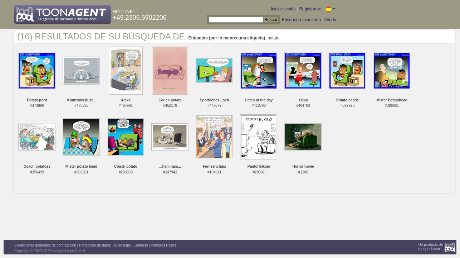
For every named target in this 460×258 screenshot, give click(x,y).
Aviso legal (122, 245)
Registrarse (310, 8)
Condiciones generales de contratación (45, 245)
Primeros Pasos (163, 245)
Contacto (140, 245)
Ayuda (330, 19)
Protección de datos (95, 245)
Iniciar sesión (283, 8)
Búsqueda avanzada (301, 19)
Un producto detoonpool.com (431, 247)
